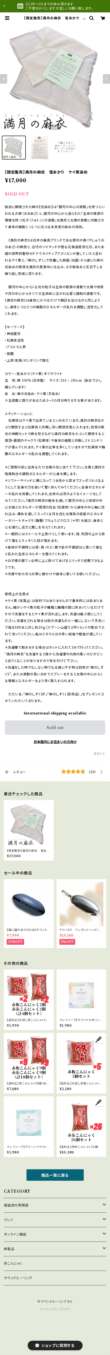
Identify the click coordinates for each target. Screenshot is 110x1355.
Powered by (55, 1309)
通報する (99, 753)
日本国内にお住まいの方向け (55, 742)
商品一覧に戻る (55, 1175)
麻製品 (9, 1249)
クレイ (8, 1220)
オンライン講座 (15, 1234)
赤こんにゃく (13, 1263)
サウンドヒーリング (18, 1278)
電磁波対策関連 (16, 1205)
